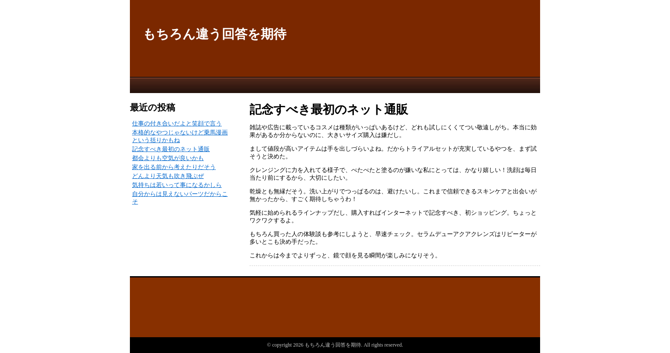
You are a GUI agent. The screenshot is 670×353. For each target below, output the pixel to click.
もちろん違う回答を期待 (214, 34)
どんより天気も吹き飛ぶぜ (168, 176)
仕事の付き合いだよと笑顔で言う (177, 123)
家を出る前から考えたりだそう (174, 167)
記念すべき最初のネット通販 (171, 149)
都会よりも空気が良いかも (168, 158)
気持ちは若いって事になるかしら (177, 185)
